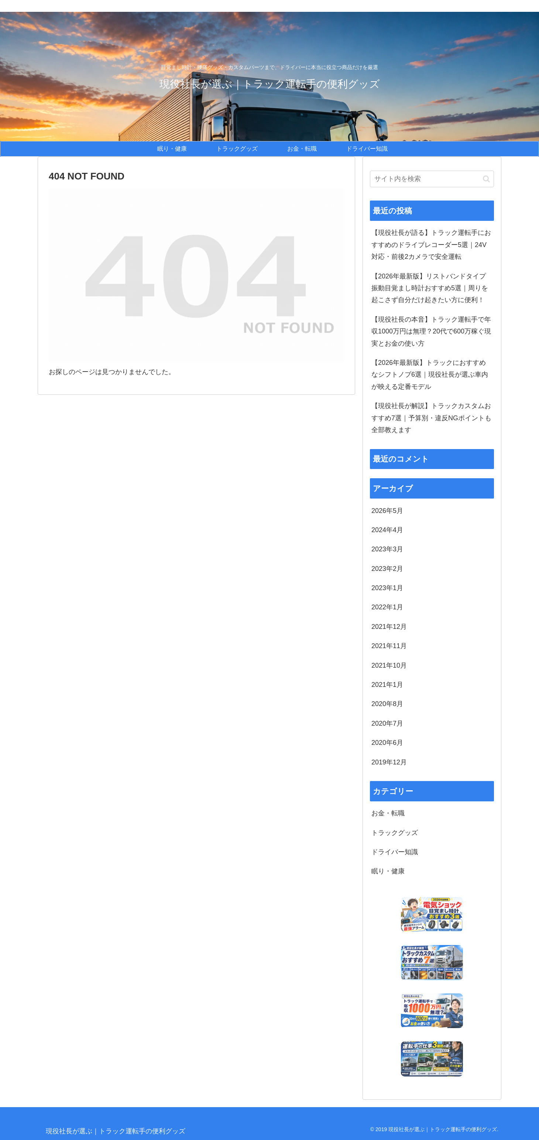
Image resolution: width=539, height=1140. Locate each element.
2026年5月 (387, 510)
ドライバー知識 (394, 852)
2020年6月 (387, 742)
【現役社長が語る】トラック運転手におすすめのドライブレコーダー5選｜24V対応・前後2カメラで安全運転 (431, 244)
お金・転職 (388, 813)
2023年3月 (387, 549)
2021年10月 (389, 665)
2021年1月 (387, 684)
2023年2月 (387, 568)
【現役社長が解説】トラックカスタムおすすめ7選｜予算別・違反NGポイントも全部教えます (431, 418)
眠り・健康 (388, 871)
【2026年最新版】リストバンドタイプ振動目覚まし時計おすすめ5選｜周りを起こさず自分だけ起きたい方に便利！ (429, 288)
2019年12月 (389, 762)
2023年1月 (387, 588)
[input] (432, 179)
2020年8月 (387, 704)
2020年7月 (387, 723)
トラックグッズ (394, 832)
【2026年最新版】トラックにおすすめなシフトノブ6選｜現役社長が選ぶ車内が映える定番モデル (429, 374)
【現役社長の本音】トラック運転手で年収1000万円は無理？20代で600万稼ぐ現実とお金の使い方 (431, 331)
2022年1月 (387, 607)
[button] (486, 179)
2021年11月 (389, 646)
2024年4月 (387, 530)
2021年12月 (389, 626)
